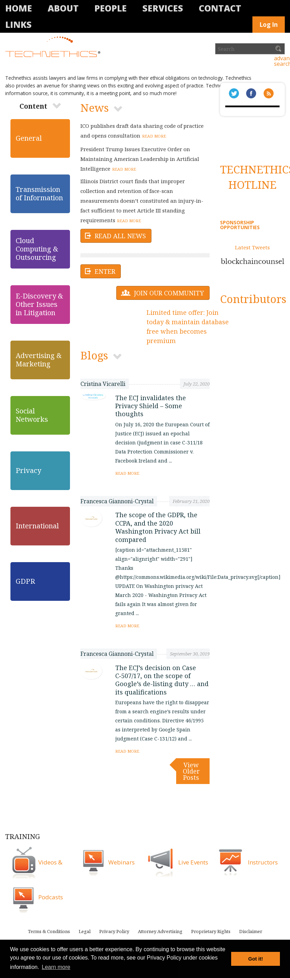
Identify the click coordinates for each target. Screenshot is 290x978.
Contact (220, 8)
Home (18, 8)
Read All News (120, 236)
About (63, 8)
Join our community (169, 293)
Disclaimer (250, 931)
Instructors (263, 862)
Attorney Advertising (160, 931)
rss (269, 93)
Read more (154, 136)
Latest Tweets (252, 247)
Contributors (253, 299)
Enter (105, 271)
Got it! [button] (255, 959)
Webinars (121, 862)
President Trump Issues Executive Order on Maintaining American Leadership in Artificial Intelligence (139, 159)
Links (18, 24)
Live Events (193, 862)
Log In (268, 25)
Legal (85, 931)
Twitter (234, 93)
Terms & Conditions (49, 931)
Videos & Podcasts (50, 879)
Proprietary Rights (210, 931)
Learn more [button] (56, 967)
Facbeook (251, 93)
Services (162, 8)
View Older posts (191, 771)
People (110, 8)
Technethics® (54, 47)
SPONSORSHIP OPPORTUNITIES (240, 225)
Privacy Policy (114, 931)
